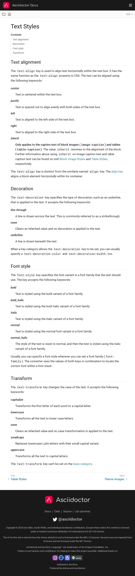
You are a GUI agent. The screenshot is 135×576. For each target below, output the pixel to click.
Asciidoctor (73, 500)
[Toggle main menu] (130, 5)
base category (82, 464)
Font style (18, 48)
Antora (66, 568)
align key (117, 171)
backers (35, 551)
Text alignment (21, 39)
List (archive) (82, 511)
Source (67, 511)
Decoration (19, 43)
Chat (57, 511)
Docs (48, 511)
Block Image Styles (72, 159)
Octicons (47, 541)
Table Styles (99, 159)
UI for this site (14, 537)
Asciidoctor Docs (25, 5)
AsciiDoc (73, 564)
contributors (50, 551)
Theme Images (114, 479)
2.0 (128, 14)
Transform (18, 52)
